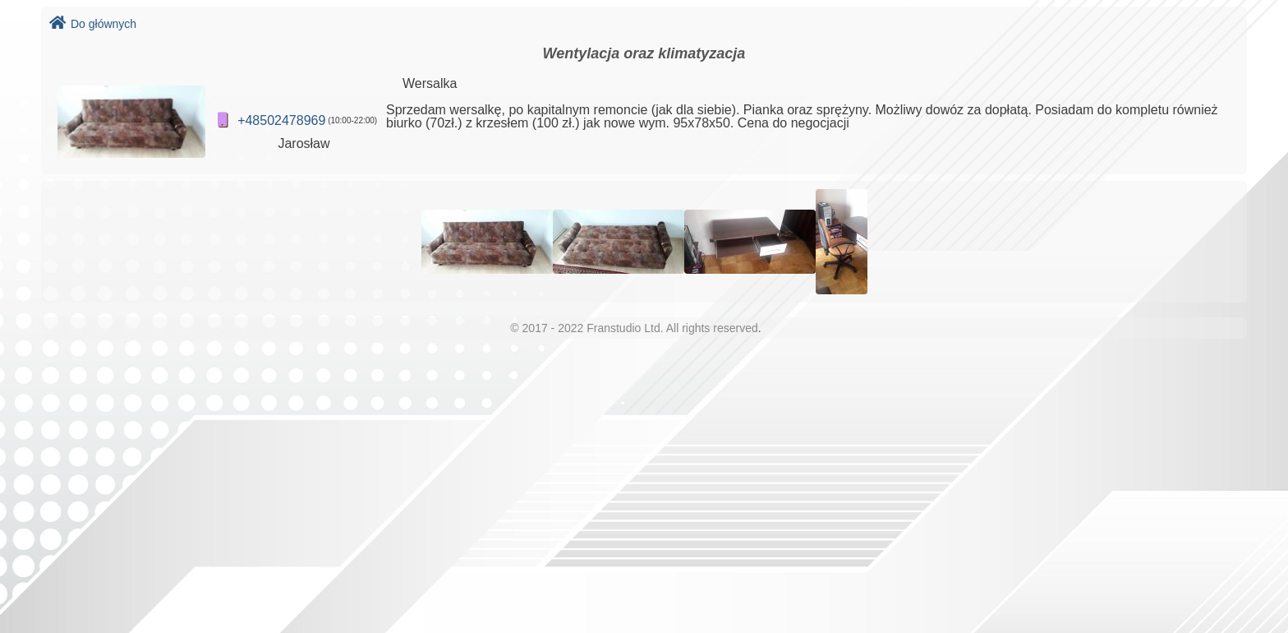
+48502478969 (281, 120)
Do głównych (92, 23)
